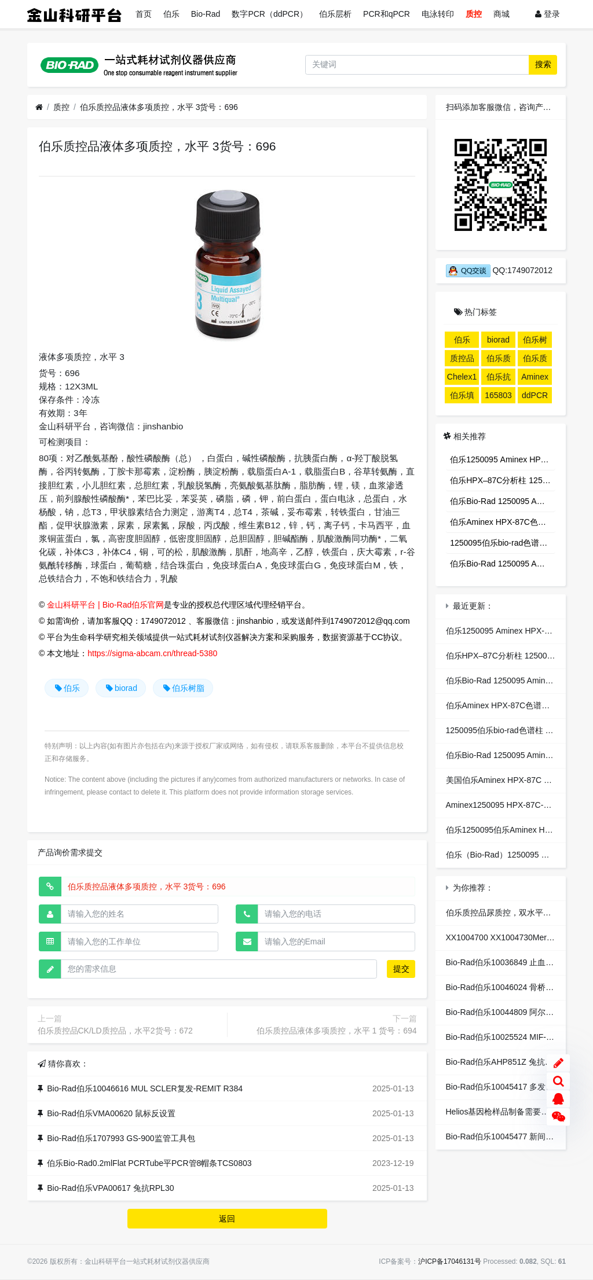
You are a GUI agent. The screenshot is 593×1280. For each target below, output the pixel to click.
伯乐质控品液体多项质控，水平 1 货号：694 (337, 1030)
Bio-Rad (206, 14)
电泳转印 (438, 14)
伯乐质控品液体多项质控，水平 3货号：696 (159, 107)
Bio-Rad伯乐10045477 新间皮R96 (507, 1136)
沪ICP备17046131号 (449, 1261)
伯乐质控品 (498, 360)
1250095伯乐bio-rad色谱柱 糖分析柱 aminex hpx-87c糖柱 (502, 542)
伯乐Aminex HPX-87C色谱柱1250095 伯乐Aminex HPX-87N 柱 (502, 522)
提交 (401, 968)
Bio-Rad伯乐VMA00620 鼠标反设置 (111, 1113)
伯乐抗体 (498, 378)
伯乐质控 (535, 360)
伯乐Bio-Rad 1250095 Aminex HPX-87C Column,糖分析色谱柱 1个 (502, 563)
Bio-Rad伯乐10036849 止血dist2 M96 (513, 962)
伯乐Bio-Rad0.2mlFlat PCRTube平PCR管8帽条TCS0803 (149, 1163)
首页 (144, 14)
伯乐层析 (335, 14)
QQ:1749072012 (499, 270)
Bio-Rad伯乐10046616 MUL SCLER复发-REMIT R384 (145, 1088)
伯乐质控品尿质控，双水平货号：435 (513, 912)
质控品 (462, 358)
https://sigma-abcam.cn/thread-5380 (152, 653)
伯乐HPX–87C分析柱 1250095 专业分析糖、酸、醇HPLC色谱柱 (502, 480)
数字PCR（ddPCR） (270, 14)
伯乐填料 (462, 397)
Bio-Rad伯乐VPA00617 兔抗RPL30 (110, 1188)
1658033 (498, 397)
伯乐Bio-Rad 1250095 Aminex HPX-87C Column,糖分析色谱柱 (502, 501)
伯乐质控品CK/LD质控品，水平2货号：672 (115, 1030)
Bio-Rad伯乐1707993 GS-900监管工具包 (121, 1138)
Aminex (534, 376)
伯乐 (171, 14)
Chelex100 (462, 378)
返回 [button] (227, 1218)
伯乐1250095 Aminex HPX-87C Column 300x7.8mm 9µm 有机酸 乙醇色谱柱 (502, 459)
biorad (120, 688)
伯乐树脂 (183, 688)
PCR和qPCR (386, 14)
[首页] (39, 107)
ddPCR (535, 395)
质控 (474, 14)
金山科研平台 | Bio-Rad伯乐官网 (105, 604)
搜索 (543, 64)
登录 (547, 14)
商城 (501, 14)
